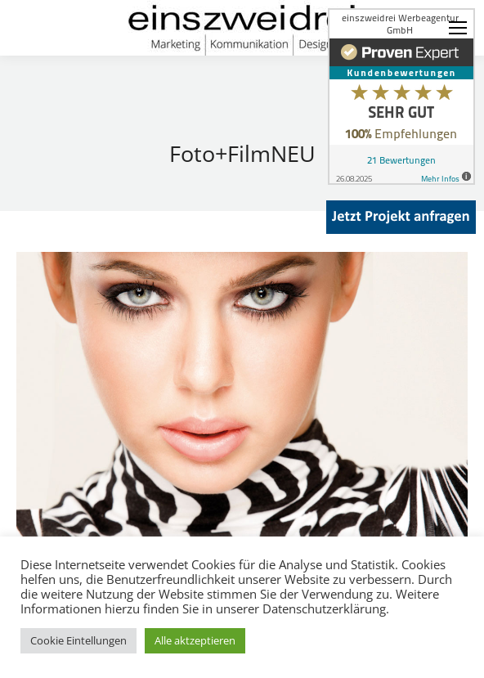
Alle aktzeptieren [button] (195, 640)
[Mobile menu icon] (458, 28)
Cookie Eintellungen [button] (78, 640)
